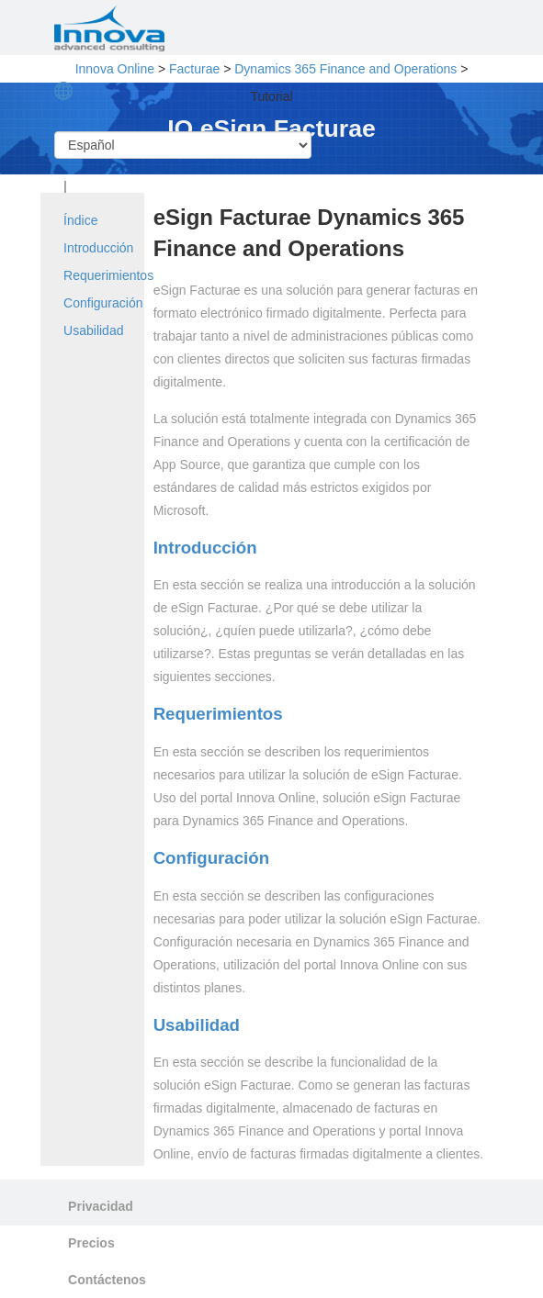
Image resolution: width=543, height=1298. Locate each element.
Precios (91, 1243)
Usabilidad (93, 330)
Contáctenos (107, 1279)
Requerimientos (108, 275)
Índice (80, 220)
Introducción (98, 248)
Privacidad (100, 1206)
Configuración (102, 303)
